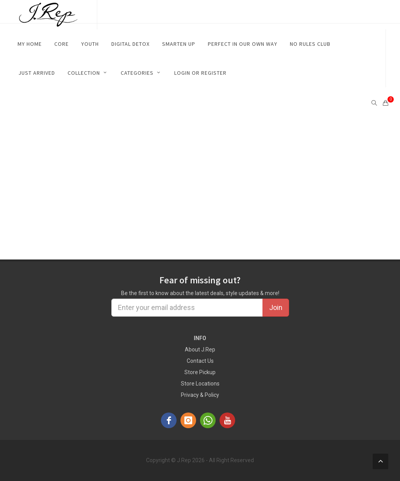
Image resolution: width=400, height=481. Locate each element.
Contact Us (200, 361)
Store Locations (200, 383)
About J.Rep (200, 349)
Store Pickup (200, 372)
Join (275, 307)
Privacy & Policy (200, 395)
